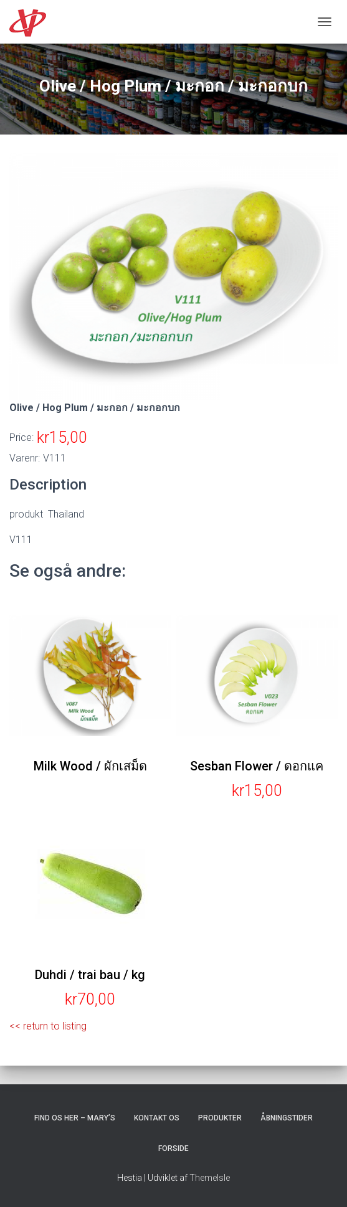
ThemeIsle (209, 1178)
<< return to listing (48, 1026)
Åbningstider (286, 1118)
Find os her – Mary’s (74, 1118)
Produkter (220, 1118)
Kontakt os (156, 1118)
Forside (173, 1148)
